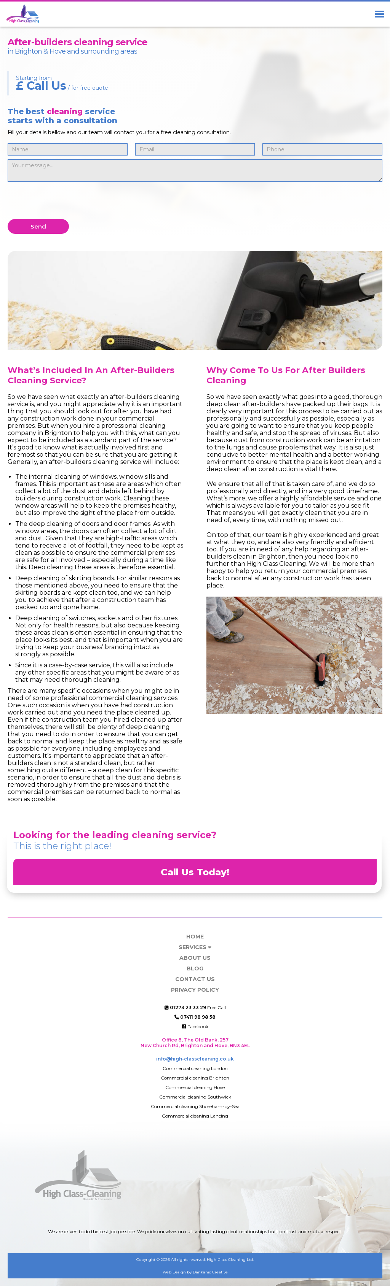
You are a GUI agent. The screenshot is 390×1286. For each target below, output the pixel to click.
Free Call (195, 1007)
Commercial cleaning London (195, 1068)
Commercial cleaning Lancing (195, 1116)
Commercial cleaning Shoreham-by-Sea (195, 1106)
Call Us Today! (195, 872)
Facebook (195, 1026)
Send (38, 226)
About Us (195, 957)
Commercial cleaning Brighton (195, 1078)
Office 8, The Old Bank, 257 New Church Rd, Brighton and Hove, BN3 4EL (195, 1042)
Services (195, 947)
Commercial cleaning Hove (195, 1087)
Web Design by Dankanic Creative (195, 1272)
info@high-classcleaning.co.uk (195, 1059)
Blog (195, 968)
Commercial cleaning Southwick (195, 1097)
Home (195, 936)
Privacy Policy (195, 989)
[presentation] (65, 200)
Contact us (195, 979)
